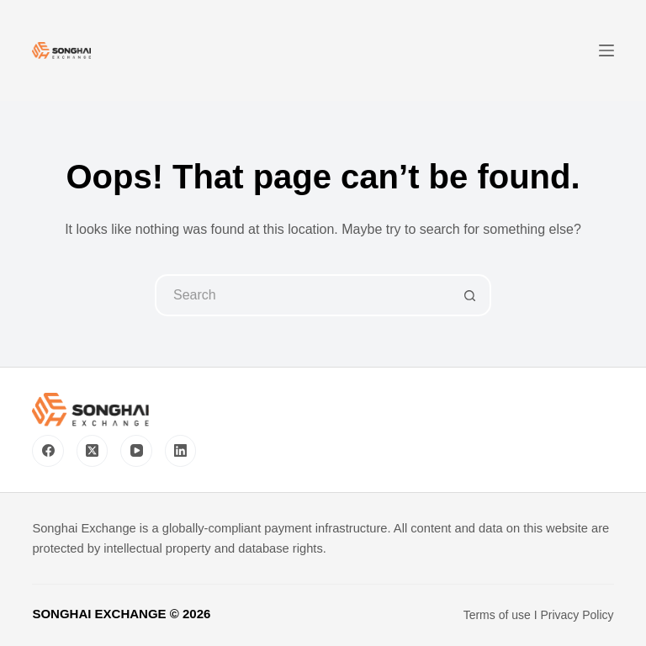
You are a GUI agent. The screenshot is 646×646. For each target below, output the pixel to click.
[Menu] (606, 50)
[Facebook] (48, 451)
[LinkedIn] (181, 451)
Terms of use (497, 615)
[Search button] (470, 295)
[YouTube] (136, 451)
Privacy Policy (576, 615)
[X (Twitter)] (93, 451)
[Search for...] (302, 295)
